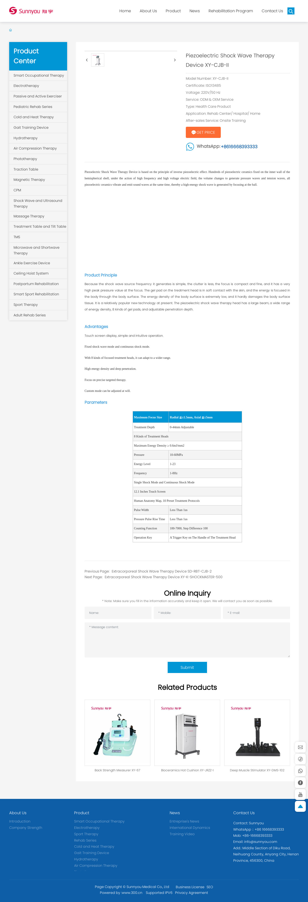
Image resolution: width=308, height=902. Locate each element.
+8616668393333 (239, 147)
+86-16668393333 (257, 835)
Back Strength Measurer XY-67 (117, 770)
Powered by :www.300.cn (121, 892)
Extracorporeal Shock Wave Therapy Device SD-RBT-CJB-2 (162, 571)
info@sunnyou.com (260, 841)
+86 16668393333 (269, 829)
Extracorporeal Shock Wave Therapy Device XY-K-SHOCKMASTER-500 (164, 577)
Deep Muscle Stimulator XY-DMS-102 (257, 770)
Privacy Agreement (191, 892)
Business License (190, 887)
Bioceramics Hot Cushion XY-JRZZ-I (187, 770)
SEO (210, 887)
